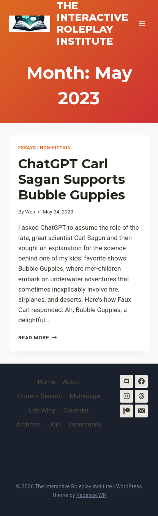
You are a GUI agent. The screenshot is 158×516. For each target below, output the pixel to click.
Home (46, 382)
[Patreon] (126, 411)
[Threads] (141, 396)
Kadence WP (91, 495)
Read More (37, 337)
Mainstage (85, 396)
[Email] (141, 411)
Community (85, 424)
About (71, 382)
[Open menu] (142, 24)
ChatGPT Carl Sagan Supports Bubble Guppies (71, 179)
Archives (28, 424)
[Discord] (126, 381)
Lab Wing (42, 410)
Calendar (76, 410)
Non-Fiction (55, 148)
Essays (27, 148)
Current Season (40, 396)
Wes (30, 212)
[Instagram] (126, 396)
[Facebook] (141, 381)
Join (55, 424)
